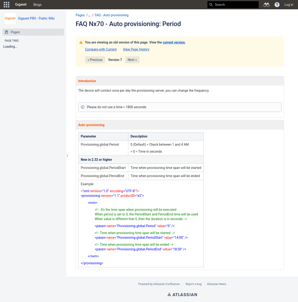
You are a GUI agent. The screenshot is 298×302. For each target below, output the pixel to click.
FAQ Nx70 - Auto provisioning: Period (128, 24)
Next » (132, 60)
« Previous (95, 60)
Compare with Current (101, 49)
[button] (6, 4)
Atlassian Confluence (166, 284)
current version (174, 42)
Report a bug (194, 284)
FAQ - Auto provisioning (112, 15)
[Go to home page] (21, 4)
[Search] (211, 5)
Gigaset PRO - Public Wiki (36, 18)
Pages (80, 15)
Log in (288, 5)
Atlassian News (216, 284)
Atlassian (182, 294)
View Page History (136, 49)
